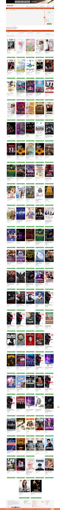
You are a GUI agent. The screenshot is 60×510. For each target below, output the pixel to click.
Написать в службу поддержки (27, 503)
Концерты (8, 8)
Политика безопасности (35, 503)
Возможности (47, 501)
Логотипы (47, 504)
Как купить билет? (34, 502)
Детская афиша (35, 8)
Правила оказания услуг (35, 501)
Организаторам (43, 501)
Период (8, 32)
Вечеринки (39, 8)
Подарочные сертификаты (36, 506)
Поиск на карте (29, 6)
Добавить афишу (42, 6)
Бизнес (19, 8)
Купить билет (11, 57)
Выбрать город (34, 6)
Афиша (7, 26)
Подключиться (47, 502)
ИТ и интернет (26, 8)
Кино (12, 8)
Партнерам (43, 502)
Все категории (11, 26)
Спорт (30, 8)
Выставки (48, 8)
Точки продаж (34, 505)
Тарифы (47, 503)
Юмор (22, 8)
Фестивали (44, 8)
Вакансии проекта (34, 504)
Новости (48, 6)
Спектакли (15, 8)
